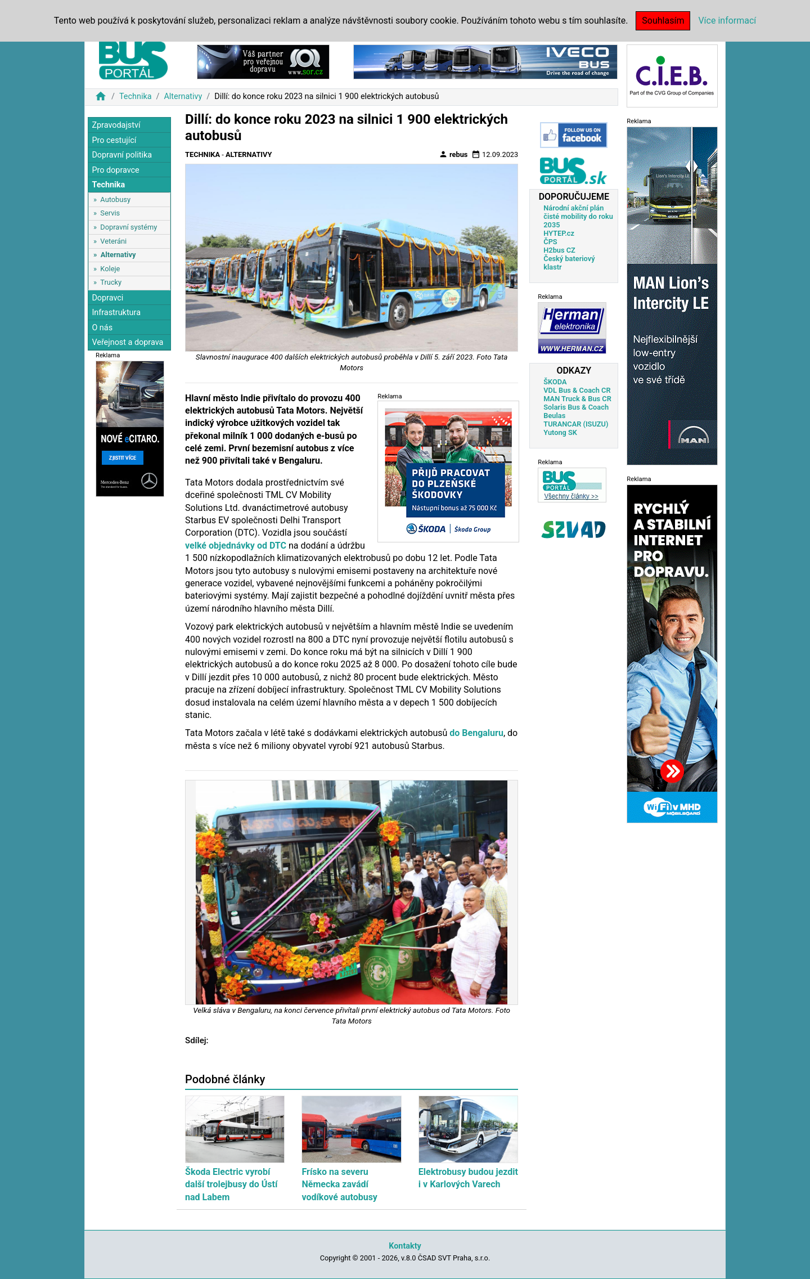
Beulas (554, 415)
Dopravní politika (122, 155)
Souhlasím (663, 20)
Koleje (110, 268)
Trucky (111, 282)
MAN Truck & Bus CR (577, 398)
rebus (453, 154)
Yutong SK (560, 432)
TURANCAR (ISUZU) (575, 424)
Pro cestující (114, 140)
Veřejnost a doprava (127, 342)
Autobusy (115, 199)
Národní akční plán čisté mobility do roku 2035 (578, 216)
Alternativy (183, 96)
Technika (135, 96)
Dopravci (107, 298)
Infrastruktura (116, 312)
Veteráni (113, 241)
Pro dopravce (115, 170)
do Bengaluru (476, 733)
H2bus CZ (559, 250)
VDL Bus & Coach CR (576, 390)
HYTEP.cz (558, 233)
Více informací (727, 20)
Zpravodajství (116, 125)
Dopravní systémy (128, 227)
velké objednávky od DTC (235, 545)
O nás (102, 328)
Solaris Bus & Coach (576, 407)
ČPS (550, 241)
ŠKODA (554, 382)
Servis (110, 213)
